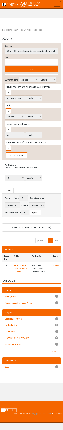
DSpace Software (22, 413)
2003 (7, 366)
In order (24, 205)
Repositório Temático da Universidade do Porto (22, 29)
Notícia (56, 265)
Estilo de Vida (11, 325)
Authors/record (13, 212)
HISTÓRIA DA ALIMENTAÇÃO (17, 338)
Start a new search (16, 155)
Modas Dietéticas (13, 344)
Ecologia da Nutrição (14, 318)
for (6, 57)
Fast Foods (10, 331)
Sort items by (37, 198)
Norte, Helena (11, 296)
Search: (8, 45)
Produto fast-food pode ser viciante (21, 268)
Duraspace (57, 413)
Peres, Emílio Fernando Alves (18, 302)
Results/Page (12, 198)
